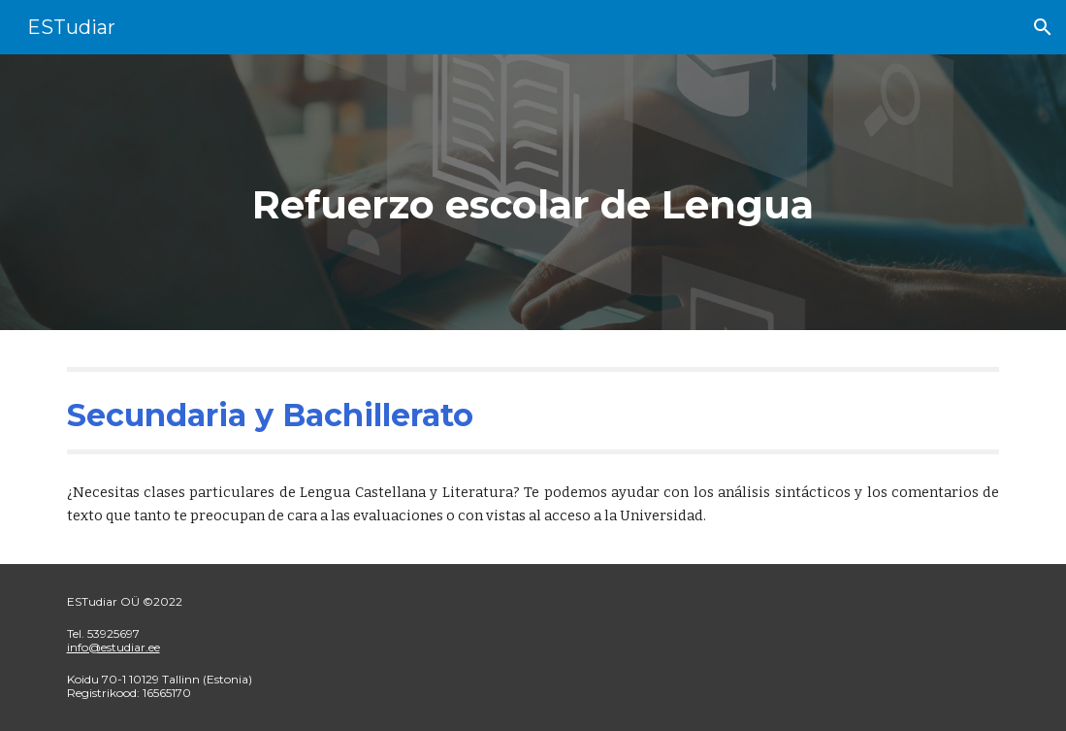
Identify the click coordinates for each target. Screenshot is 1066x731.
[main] (533, 192)
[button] (1042, 27)
